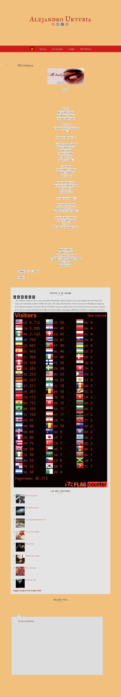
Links (72, 48)
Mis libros (85, 48)
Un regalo (57, 48)
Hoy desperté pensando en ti (35, 520)
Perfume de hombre (32, 556)
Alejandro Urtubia (60, 19)
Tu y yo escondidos (32, 532)
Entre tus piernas (31, 495)
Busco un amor (30, 568)
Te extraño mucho (31, 508)
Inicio (43, 48)
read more (101, 310)
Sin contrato (29, 544)
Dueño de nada (30, 580)
